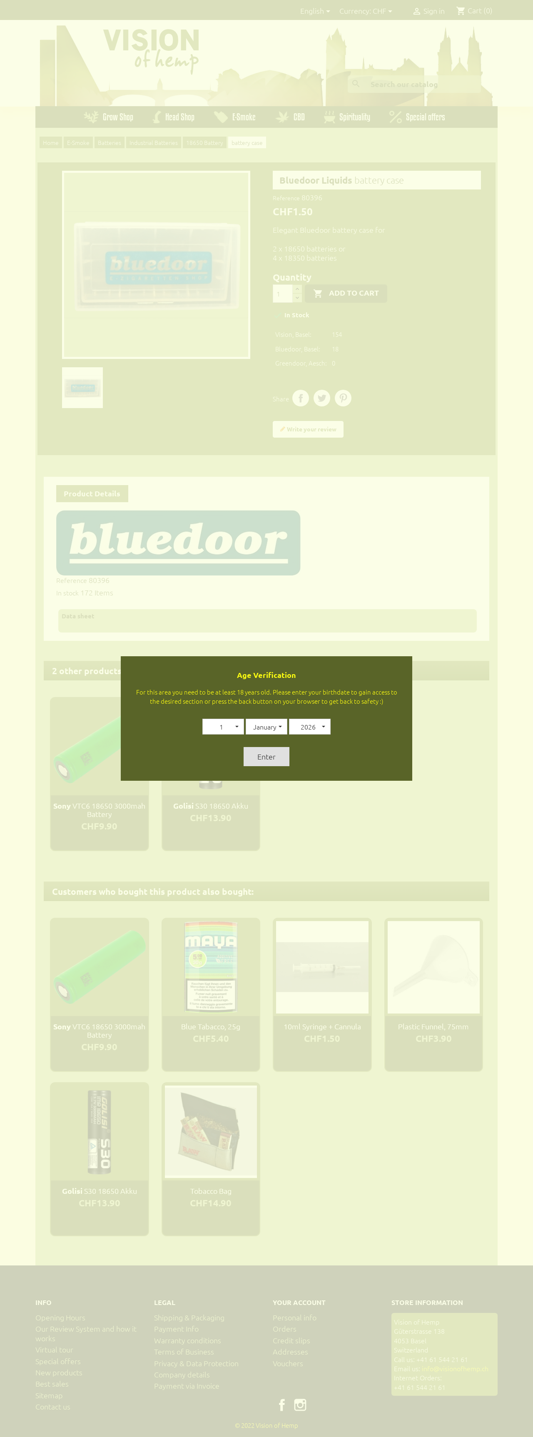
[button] (223, 727)
